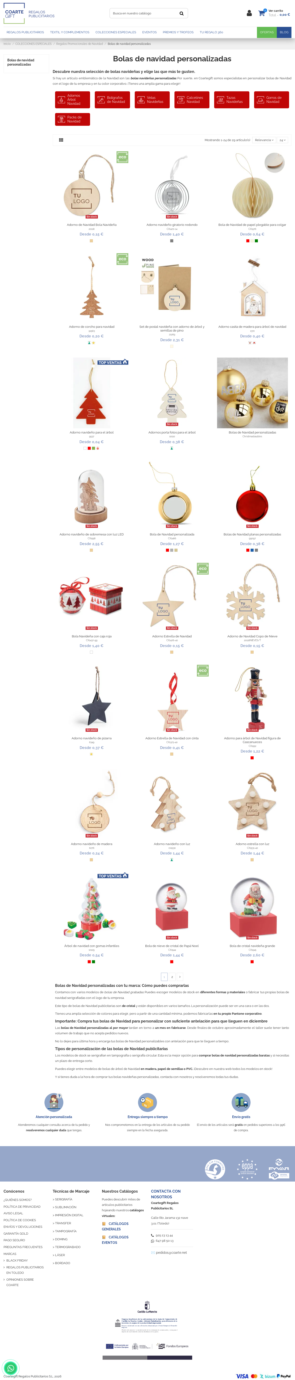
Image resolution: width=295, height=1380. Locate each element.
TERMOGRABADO (68, 1247)
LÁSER (60, 1255)
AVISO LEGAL (13, 1213)
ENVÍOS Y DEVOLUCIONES (23, 1227)
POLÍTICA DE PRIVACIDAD (22, 1206)
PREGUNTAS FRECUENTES (23, 1247)
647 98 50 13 (162, 1240)
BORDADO (62, 1263)
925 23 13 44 (162, 1235)
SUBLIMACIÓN (65, 1207)
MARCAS (10, 1254)
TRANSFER (63, 1223)
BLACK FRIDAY (17, 1260)
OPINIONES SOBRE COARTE (20, 1282)
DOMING (61, 1239)
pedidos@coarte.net (171, 1252)
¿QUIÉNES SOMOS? (18, 1200)
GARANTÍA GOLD (16, 1233)
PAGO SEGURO (14, 1240)
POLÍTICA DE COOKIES (20, 1220)
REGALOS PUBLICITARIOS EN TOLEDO (25, 1270)
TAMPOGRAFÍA (66, 1231)
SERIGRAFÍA (63, 1199)
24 (283, 140)
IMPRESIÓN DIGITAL (69, 1215)
